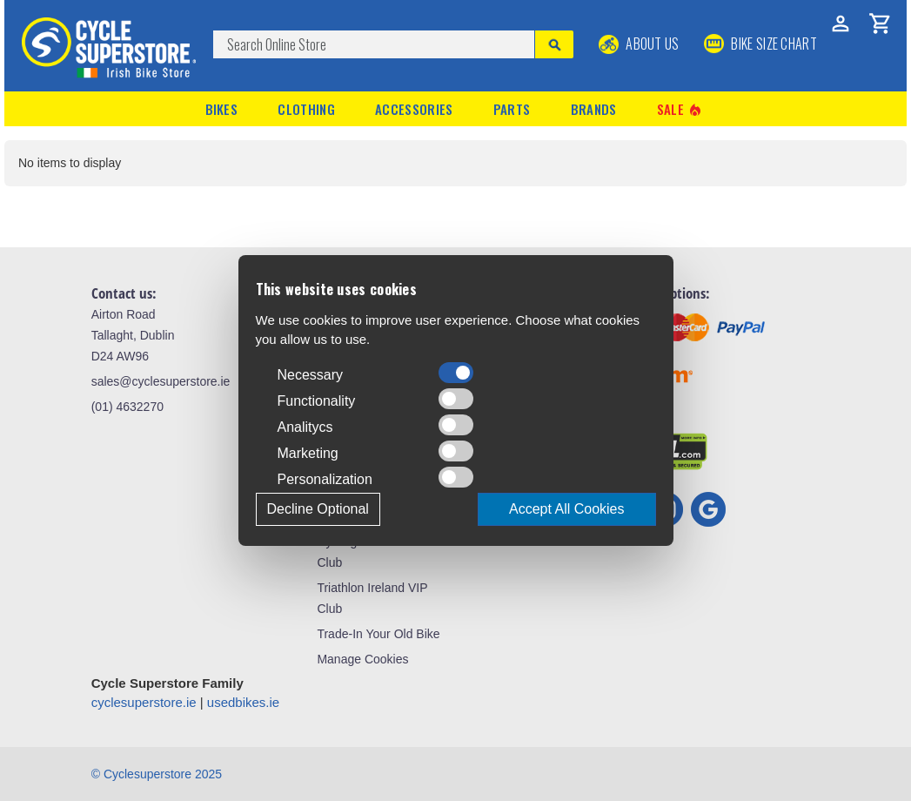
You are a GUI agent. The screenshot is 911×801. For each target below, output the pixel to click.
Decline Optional (318, 508)
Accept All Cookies (567, 508)
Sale (680, 109)
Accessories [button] (413, 108)
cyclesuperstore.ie (144, 702)
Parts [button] (512, 108)
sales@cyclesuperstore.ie (161, 381)
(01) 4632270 (127, 407)
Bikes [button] (221, 108)
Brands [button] (594, 108)
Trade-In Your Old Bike (378, 634)
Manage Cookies (362, 659)
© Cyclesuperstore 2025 (156, 774)
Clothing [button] (306, 108)
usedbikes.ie (243, 702)
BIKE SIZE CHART (760, 43)
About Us (639, 43)
